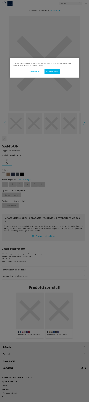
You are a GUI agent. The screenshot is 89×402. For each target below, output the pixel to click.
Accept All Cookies (52, 71)
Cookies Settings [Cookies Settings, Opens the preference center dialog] (35, 71)
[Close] (76, 60)
